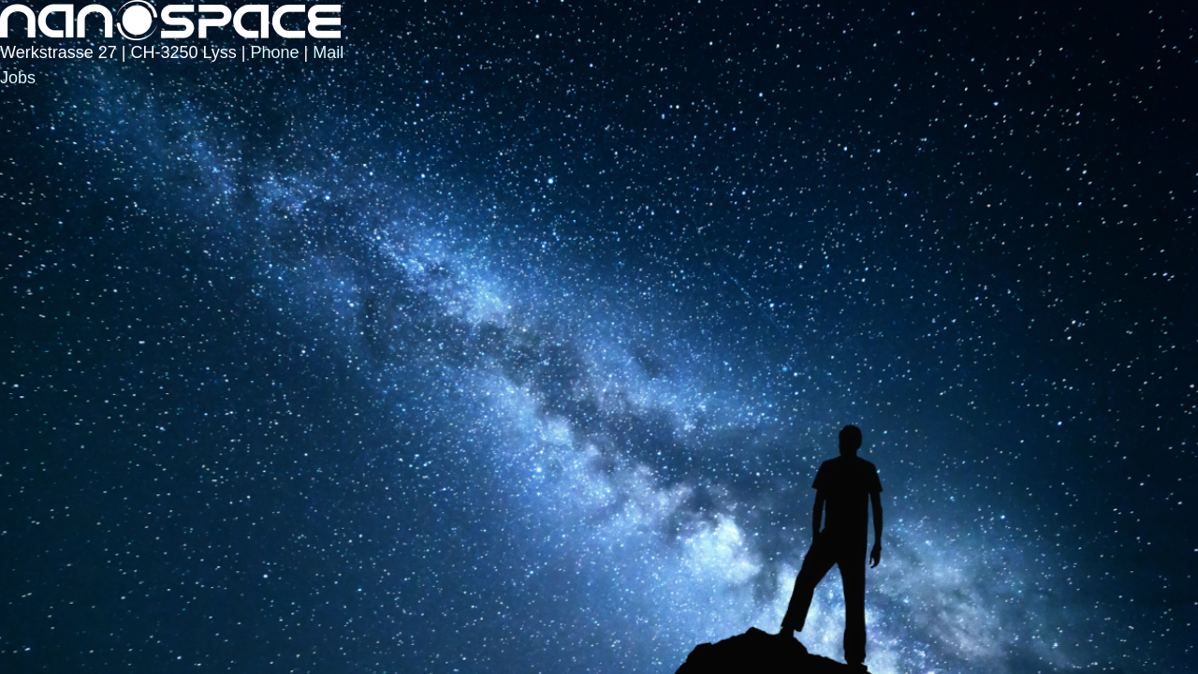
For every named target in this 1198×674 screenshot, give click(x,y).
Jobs (18, 77)
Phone (274, 52)
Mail (328, 52)
